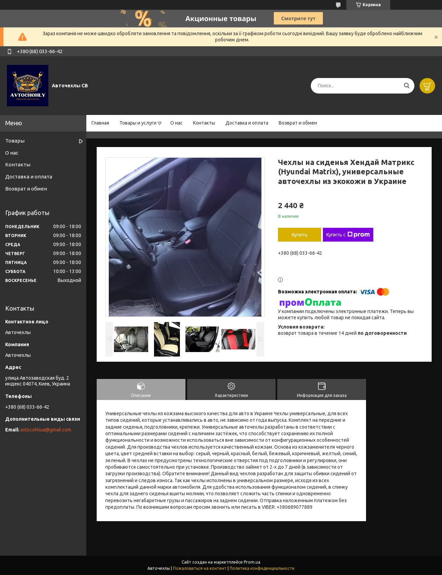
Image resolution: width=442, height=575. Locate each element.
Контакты (204, 123)
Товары (15, 141)
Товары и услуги (137, 123)
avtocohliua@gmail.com (45, 429)
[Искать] (406, 86)
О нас (176, 123)
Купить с (348, 235)
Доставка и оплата (246, 123)
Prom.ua (252, 562)
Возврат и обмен (298, 123)
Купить (300, 234)
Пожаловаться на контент (200, 568)
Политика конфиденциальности (262, 568)
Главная (100, 123)
